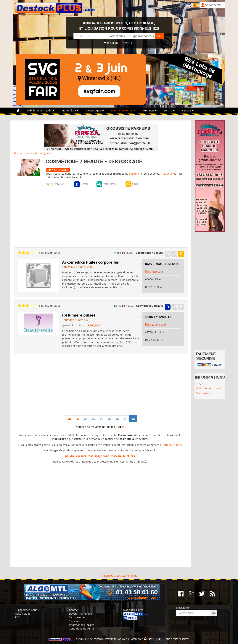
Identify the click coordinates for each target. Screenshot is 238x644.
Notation (59, 184)
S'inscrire (75, 621)
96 (117, 419)
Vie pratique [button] (95, 110)
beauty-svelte (158, 317)
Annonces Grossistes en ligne (119, 575)
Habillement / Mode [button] (40, 110)
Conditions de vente (81, 628)
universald (156, 271)
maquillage (168, 173)
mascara (116, 456)
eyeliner (81, 456)
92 (85, 419)
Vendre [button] (188, 110)
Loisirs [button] (169, 110)
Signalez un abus (49, 252)
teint (126, 456)
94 (101, 419)
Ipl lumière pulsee (79, 315)
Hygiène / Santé (171, 445)
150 (124, 427)
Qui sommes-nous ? (208, 388)
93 (93, 419)
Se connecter (77, 617)
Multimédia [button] (70, 110)
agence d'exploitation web (111, 639)
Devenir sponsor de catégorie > (33, 153)
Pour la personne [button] (123, 110)
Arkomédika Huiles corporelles (90, 262)
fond (106, 456)
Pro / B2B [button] (150, 110)
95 (109, 419)
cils (133, 456)
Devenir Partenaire (80, 613)
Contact (73, 610)
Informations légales (81, 625)
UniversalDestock (162, 264)
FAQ (198, 383)
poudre (70, 456)
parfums (134, 173)
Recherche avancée (119, 43)
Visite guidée (204, 393)
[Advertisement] (101, 216)
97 (125, 419)
